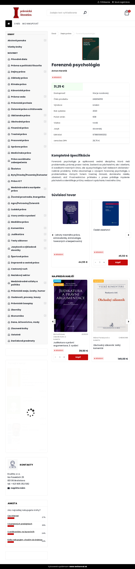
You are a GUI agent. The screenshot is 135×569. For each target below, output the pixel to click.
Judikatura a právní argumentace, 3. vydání (65, 344)
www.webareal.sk (78, 566)
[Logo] (23, 12)
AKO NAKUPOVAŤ (30, 23)
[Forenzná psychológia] (90, 49)
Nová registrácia (122, 2)
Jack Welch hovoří (31, 400)
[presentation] (52, 235)
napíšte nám (18, 488)
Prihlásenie (105, 2)
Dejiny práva (66, 33)
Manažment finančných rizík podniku (34, 383)
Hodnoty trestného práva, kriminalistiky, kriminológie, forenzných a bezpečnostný (67, 238)
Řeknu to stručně (30, 430)
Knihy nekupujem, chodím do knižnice (25, 540)
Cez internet (13, 516)
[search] (85, 12)
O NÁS (17, 23)
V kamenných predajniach (20, 524)
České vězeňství (101, 229)
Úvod (54, 33)
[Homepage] (8, 24)
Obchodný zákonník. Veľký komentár (106, 347)
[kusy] (99, 262)
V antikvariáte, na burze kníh (21, 532)
